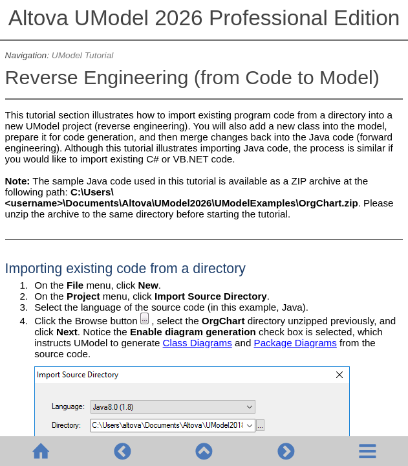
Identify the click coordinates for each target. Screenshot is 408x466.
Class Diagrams (197, 342)
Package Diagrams (295, 342)
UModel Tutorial (82, 55)
